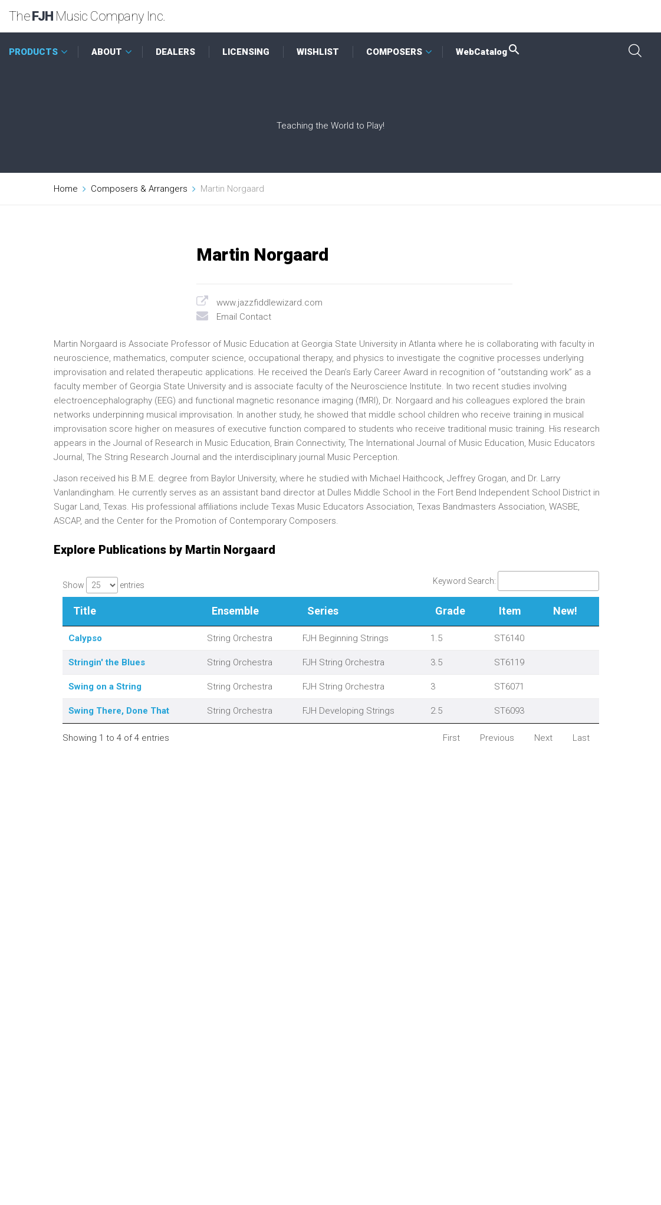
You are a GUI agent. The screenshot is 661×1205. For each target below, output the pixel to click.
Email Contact (243, 316)
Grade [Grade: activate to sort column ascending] (450, 611)
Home (66, 188)
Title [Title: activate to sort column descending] (84, 611)
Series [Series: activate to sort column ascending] (322, 611)
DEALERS (175, 52)
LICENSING (245, 52)
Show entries (103, 585)
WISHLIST (318, 52)
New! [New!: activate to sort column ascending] (565, 611)
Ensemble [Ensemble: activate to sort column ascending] (235, 611)
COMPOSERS (394, 52)
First (451, 738)
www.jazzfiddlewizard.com (269, 302)
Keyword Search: (516, 581)
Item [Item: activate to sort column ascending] (510, 611)
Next (543, 738)
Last (581, 738)
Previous (497, 738)
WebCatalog (488, 52)
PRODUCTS (33, 52)
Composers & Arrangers (139, 188)
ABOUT (106, 52)
